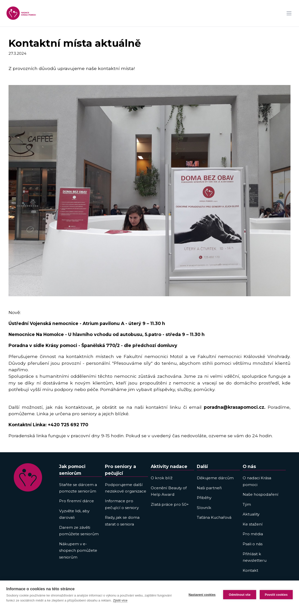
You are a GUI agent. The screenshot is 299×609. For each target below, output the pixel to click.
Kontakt (250, 570)
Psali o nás (252, 544)
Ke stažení (253, 524)
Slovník (204, 507)
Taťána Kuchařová (214, 517)
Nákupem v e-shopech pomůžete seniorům (78, 551)
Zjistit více (120, 600)
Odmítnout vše (240, 594)
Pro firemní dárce (76, 500)
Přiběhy (204, 497)
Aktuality (251, 514)
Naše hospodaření (260, 494)
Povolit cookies (276, 594)
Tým (247, 504)
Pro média (253, 534)
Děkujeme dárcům (215, 478)
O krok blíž (162, 478)
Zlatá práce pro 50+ (170, 504)
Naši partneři (209, 488)
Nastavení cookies (202, 594)
